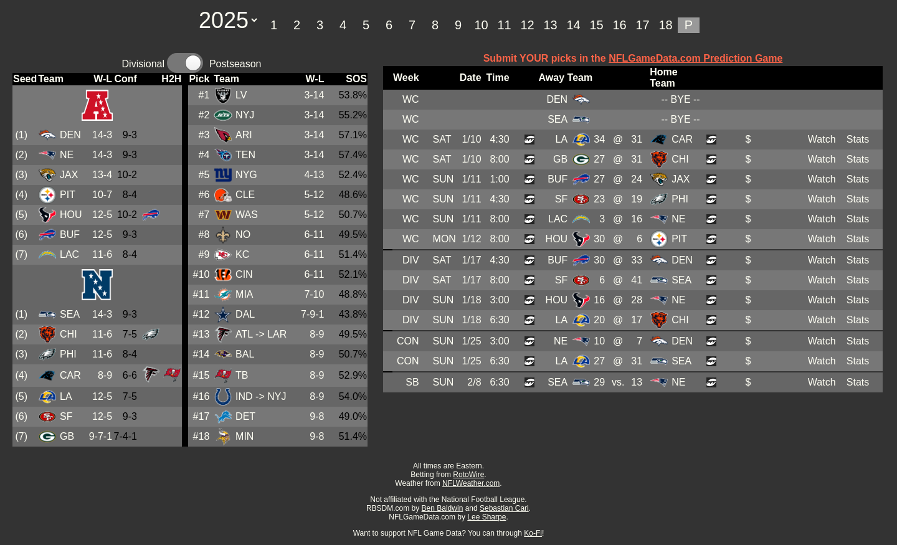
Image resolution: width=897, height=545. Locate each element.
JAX (69, 174)
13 (550, 25)
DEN (70, 135)
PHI (68, 354)
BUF (70, 234)
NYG (246, 174)
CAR (70, 375)
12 (527, 25)
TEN (245, 154)
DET (245, 416)
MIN (244, 436)
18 (665, 25)
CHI (68, 334)
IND (244, 396)
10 (481, 25)
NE (67, 154)
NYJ (244, 115)
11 (504, 25)
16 (619, 25)
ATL (244, 334)
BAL (244, 354)
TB (241, 375)
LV (241, 95)
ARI (243, 135)
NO (242, 234)
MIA (244, 294)
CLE (245, 194)
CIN (244, 274)
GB (67, 436)
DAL (245, 314)
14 (573, 25)
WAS (246, 214)
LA (66, 396)
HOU (71, 214)
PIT (67, 194)
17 (642, 25)
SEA (70, 314)
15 (596, 25)
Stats (858, 139)
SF (66, 416)
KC (242, 254)
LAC (69, 254)
